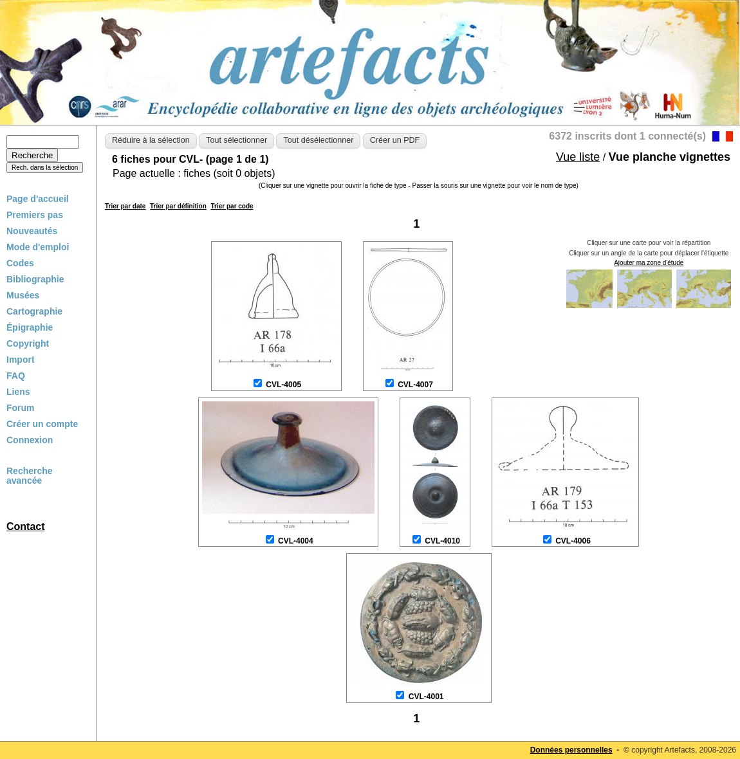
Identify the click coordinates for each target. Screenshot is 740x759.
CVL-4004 (295, 540)
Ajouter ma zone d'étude (648, 262)
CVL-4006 (573, 540)
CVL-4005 (283, 384)
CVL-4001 (426, 696)
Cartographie (34, 311)
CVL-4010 (442, 540)
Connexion (29, 440)
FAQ (15, 375)
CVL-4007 (415, 384)
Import (20, 359)
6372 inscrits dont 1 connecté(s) (627, 136)
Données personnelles (571, 749)
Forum (20, 408)
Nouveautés (31, 231)
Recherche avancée (29, 476)
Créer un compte (42, 424)
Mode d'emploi (37, 247)
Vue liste (578, 157)
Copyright (27, 343)
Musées (22, 295)
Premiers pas (34, 215)
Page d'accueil (37, 199)
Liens (18, 392)
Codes (20, 263)
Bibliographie (35, 279)
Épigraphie (29, 327)
